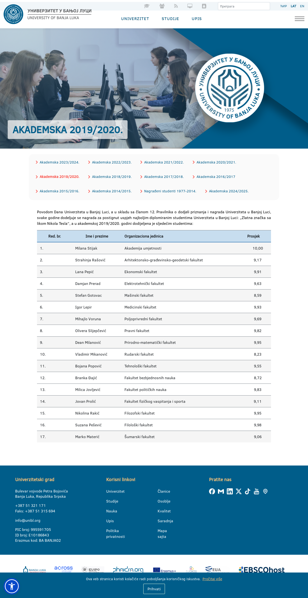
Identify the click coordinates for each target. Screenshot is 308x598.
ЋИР (283, 6)
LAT (293, 6)
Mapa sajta (161, 530)
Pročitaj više (212, 578)
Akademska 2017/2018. (162, 175)
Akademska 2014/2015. (110, 190)
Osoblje (161, 500)
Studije (170, 18)
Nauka (109, 509)
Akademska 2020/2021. (213, 161)
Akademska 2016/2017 (212, 175)
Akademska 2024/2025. (226, 190)
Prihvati (154, 589)
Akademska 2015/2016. (59, 190)
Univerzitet (135, 18)
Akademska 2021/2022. (162, 161)
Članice (161, 490)
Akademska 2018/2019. (110, 175)
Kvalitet (161, 509)
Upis (197, 18)
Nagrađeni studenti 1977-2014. (168, 190)
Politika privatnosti (109, 530)
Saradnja (161, 519)
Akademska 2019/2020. (59, 175)
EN (302, 6)
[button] (12, 586)
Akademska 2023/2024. (59, 161)
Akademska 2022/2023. (110, 161)
